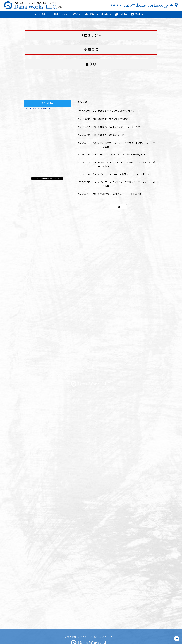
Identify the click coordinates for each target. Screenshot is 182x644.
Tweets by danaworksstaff (37, 108)
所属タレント (60, 14)
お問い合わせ (104, 14)
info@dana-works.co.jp (146, 5)
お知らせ (75, 14)
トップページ (42, 14)
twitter (121, 14)
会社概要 (89, 14)
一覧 (118, 206)
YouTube (137, 14)
